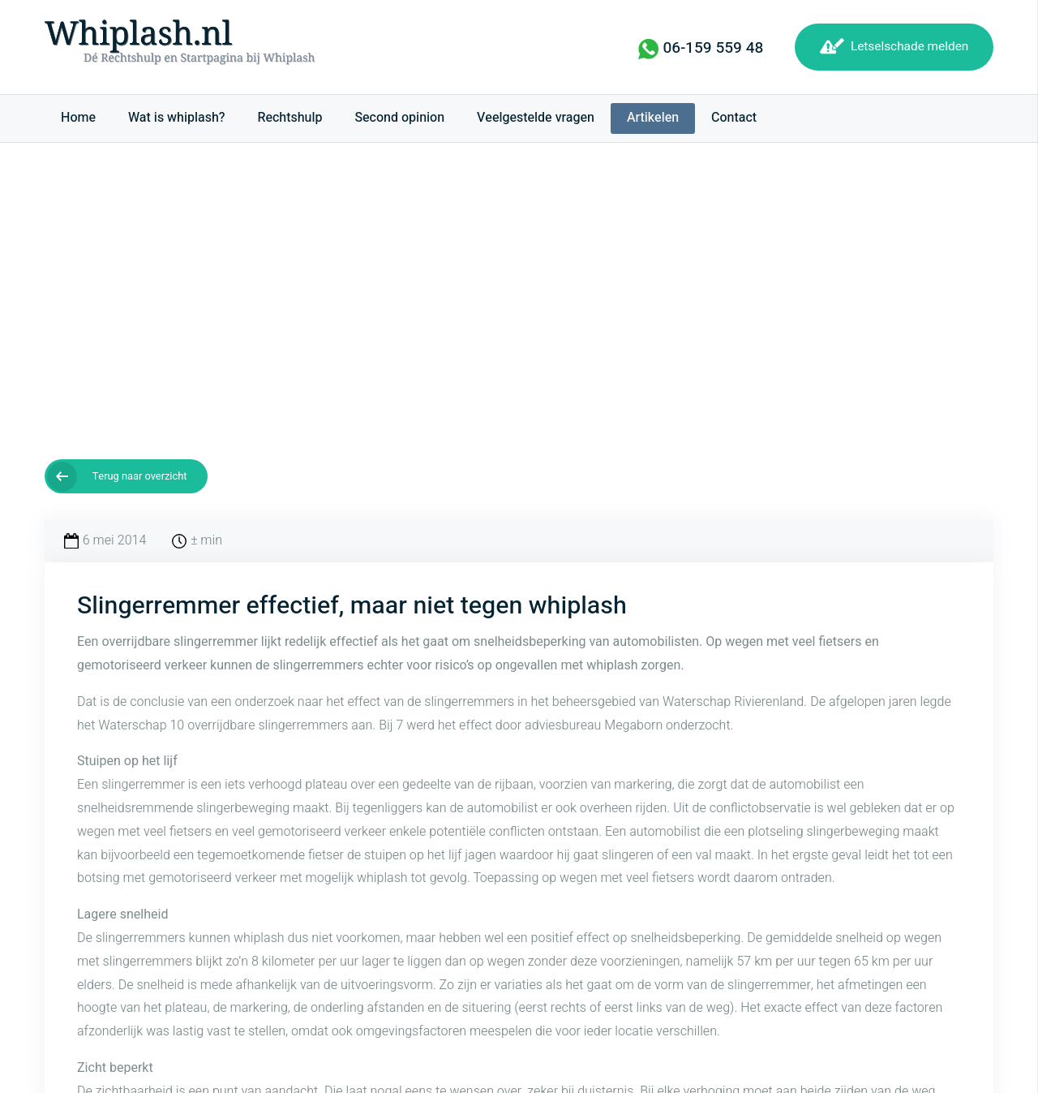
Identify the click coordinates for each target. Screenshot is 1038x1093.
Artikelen (653, 117)
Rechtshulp (289, 117)
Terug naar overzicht (139, 476)
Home (78, 117)
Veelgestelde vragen (535, 117)
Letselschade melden (909, 46)
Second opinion (399, 117)
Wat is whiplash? (176, 117)
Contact (734, 117)
